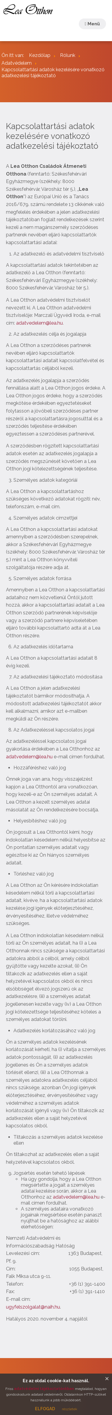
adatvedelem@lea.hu (39, 323)
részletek (69, 1409)
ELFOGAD (45, 1408)
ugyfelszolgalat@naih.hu (33, 1307)
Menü (92, 24)
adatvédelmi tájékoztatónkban (44, 1389)
